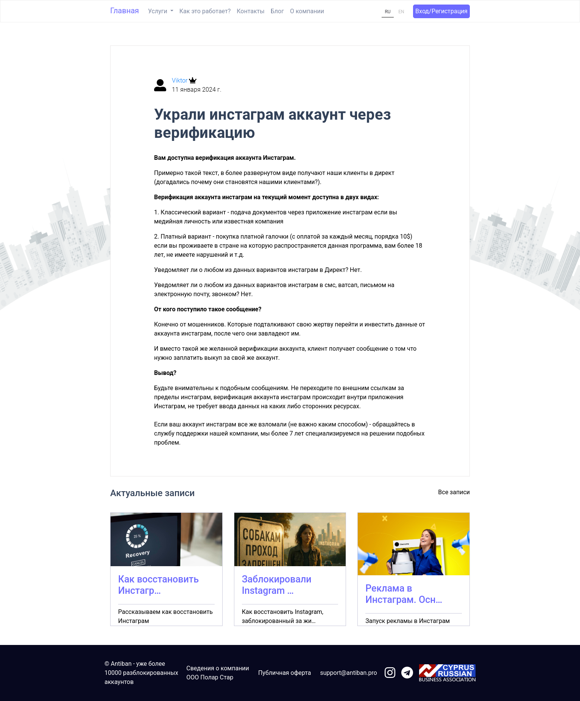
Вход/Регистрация (441, 11)
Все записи (454, 492)
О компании (307, 11)
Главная (124, 10)
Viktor (180, 80)
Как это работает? (205, 11)
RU (387, 11)
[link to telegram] (407, 673)
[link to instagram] (390, 673)
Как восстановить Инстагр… (158, 585)
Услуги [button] (158, 11)
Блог (277, 11)
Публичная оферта (284, 672)
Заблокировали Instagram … (277, 585)
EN (401, 11)
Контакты (250, 11)
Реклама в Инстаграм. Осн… (403, 594)
